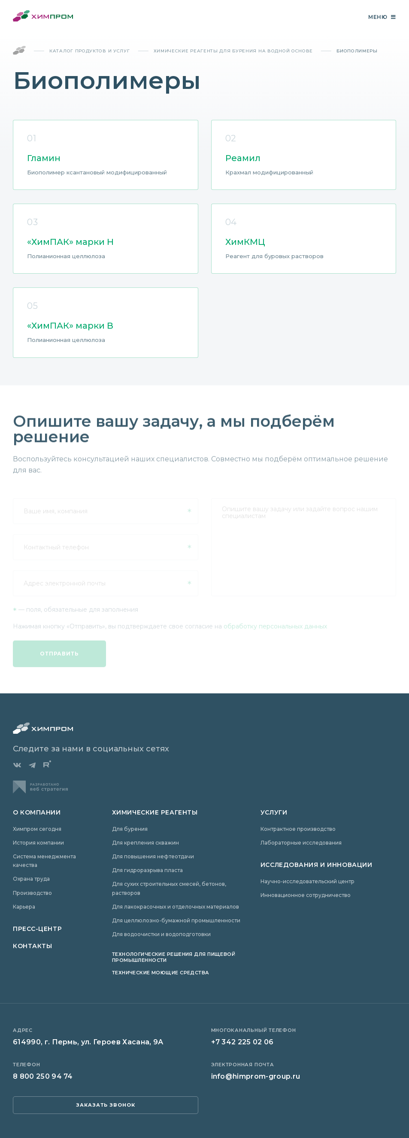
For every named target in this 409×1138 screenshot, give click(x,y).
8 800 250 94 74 (43, 1076)
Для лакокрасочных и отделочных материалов (175, 906)
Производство (32, 893)
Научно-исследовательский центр (307, 881)
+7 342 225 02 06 (242, 1042)
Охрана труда (31, 879)
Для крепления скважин (145, 842)
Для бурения (130, 829)
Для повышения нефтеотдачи (153, 856)
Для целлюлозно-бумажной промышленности (176, 920)
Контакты (32, 946)
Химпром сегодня (37, 829)
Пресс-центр (37, 929)
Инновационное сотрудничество (306, 895)
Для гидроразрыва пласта (147, 870)
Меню (382, 17)
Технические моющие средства (160, 973)
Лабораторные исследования (301, 842)
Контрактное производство (298, 829)
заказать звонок (106, 1105)
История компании (38, 842)
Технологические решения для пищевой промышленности (173, 957)
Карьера (24, 906)
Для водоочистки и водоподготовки (161, 934)
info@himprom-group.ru (255, 1076)
